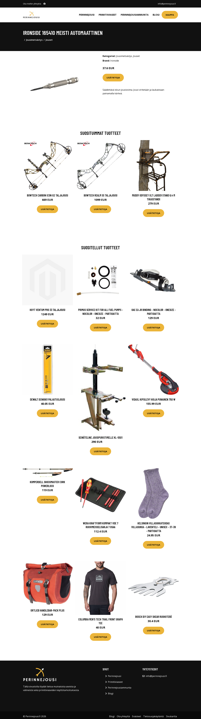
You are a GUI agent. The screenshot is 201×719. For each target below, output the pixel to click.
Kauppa (170, 14)
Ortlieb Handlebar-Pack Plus (47, 610)
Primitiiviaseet (108, 14)
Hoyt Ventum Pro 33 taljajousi (47, 309)
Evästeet (136, 716)
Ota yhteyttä (123, 716)
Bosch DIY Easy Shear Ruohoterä (153, 616)
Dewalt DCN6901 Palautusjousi (47, 399)
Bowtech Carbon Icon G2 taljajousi (47, 195)
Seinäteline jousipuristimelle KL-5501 (100, 437)
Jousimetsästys (34, 39)
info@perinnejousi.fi (167, 3)
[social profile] (44, 3)
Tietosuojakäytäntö (153, 716)
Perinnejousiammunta (135, 14)
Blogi (156, 14)
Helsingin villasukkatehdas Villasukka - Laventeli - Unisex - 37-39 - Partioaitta (153, 527)
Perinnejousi (86, 14)
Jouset (49, 39)
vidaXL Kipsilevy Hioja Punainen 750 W (153, 399)
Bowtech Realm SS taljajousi (100, 195)
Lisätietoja (113, 77)
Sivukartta (171, 716)
